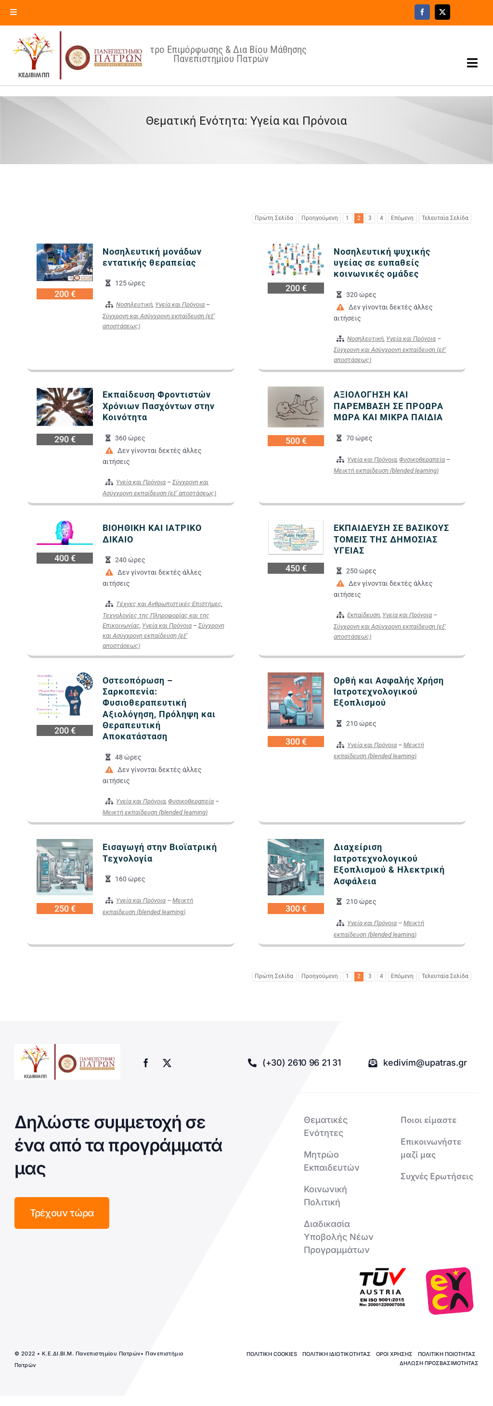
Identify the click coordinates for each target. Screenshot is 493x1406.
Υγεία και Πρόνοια (180, 304)
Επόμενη (402, 218)
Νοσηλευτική (134, 304)
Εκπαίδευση (363, 615)
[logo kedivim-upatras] (77, 55)
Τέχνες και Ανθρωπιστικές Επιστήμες (168, 603)
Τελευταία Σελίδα (445, 218)
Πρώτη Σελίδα (274, 218)
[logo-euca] (450, 1291)
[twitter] (442, 12)
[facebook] (422, 12)
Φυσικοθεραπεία (422, 459)
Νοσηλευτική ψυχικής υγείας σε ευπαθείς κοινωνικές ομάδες (382, 262)
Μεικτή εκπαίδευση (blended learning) (386, 470)
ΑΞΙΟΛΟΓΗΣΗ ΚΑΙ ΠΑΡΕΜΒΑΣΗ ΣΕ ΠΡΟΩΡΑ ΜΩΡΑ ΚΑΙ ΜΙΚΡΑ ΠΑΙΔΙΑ (388, 405)
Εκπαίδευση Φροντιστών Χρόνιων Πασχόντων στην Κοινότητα (159, 405)
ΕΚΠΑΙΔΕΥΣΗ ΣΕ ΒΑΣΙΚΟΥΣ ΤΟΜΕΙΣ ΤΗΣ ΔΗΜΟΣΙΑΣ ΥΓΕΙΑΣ (391, 539)
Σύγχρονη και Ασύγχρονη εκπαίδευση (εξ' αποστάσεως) (163, 635)
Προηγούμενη (319, 218)
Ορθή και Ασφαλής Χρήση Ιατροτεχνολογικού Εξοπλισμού (389, 691)
